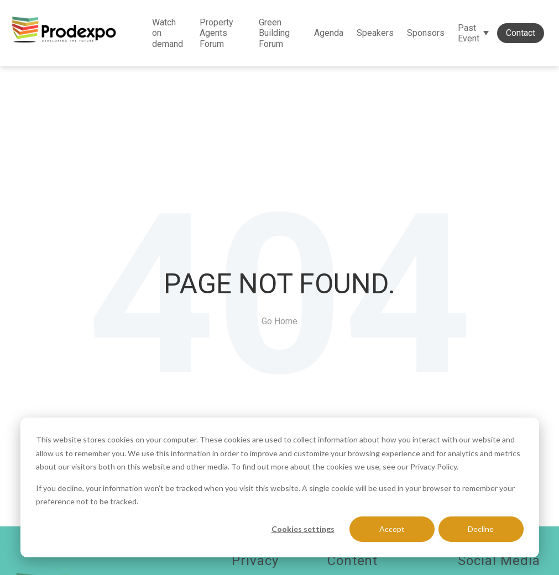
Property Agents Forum (216, 33)
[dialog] (279, 487)
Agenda (328, 33)
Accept (392, 529)
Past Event (468, 33)
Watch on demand (167, 33)
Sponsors (426, 33)
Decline (481, 529)
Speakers (375, 33)
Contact (520, 33)
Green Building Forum (274, 33)
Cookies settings (303, 529)
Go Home (279, 321)
